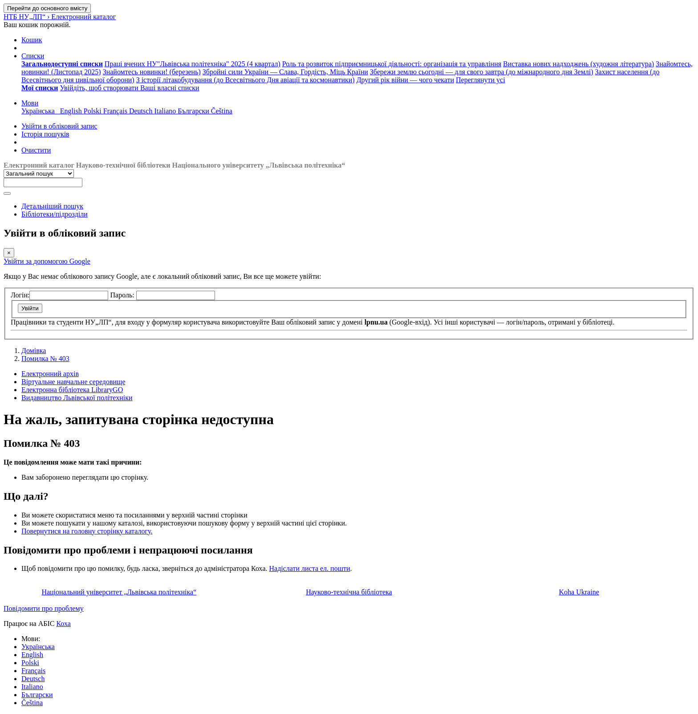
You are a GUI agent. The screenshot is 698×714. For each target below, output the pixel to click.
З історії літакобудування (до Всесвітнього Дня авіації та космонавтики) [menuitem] (245, 80)
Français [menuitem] (116, 111)
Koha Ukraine (579, 592)
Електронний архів (50, 373)
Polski (30, 662)
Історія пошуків (45, 134)
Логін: (20, 295)
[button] (31, 40)
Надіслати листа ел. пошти (309, 568)
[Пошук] (7, 193)
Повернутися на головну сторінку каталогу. (86, 531)
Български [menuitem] (194, 111)
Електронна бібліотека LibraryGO (72, 389)
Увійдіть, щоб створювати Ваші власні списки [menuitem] (129, 88)
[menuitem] (62, 64)
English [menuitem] (72, 111)
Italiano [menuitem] (166, 111)
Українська (38, 646)
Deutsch (33, 678)
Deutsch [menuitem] (141, 111)
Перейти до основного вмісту (47, 8)
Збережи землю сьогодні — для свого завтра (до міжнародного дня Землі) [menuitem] (481, 72)
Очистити (36, 150)
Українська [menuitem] (40, 111)
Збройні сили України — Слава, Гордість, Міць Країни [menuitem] (285, 72)
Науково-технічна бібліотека (349, 592)
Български (37, 694)
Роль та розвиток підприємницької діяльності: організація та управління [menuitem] (391, 64)
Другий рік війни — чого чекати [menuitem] (405, 80)
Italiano (32, 686)
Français (33, 670)
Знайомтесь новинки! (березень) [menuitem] (152, 72)
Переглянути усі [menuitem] (480, 80)
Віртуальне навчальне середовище (73, 381)
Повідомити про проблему (44, 608)
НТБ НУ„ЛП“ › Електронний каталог (60, 16)
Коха (63, 623)
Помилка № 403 (45, 358)
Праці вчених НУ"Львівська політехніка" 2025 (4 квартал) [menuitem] (192, 64)
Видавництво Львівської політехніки (77, 397)
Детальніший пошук (52, 206)
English (32, 654)
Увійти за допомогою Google (47, 261)
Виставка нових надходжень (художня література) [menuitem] (578, 64)
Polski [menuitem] (93, 111)
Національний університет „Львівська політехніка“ (118, 592)
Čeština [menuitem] (221, 111)
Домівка (33, 350)
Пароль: (123, 295)
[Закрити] (9, 252)
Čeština (32, 702)
